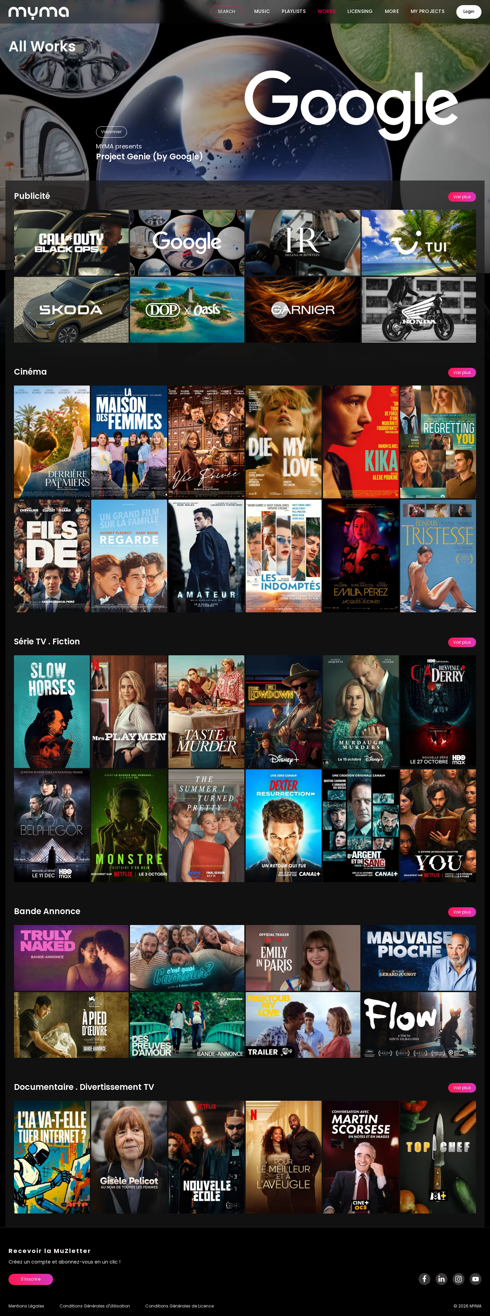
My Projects (427, 12)
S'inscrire (31, 1279)
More (392, 12)
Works (326, 12)
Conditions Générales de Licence (179, 1306)
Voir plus (462, 197)
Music (262, 12)
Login (468, 12)
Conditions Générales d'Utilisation (95, 1306)
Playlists (294, 12)
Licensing (360, 12)
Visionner (111, 132)
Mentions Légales (26, 1306)
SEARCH (226, 12)
